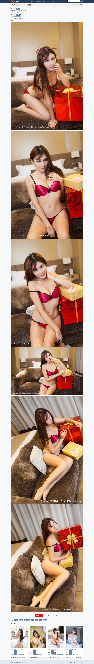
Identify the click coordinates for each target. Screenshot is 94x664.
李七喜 (16, 652)
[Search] (74, 1)
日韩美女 (44, 1)
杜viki (70, 652)
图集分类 (33, 1)
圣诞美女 (45, 620)
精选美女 (39, 1)
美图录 (71, 662)
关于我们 (81, 662)
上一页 (37, 615)
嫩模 (29, 620)
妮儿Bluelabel (53, 652)
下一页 (56, 615)
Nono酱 (18, 16)
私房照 (36, 620)
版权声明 (76, 662)
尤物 (32, 620)
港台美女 (49, 1)
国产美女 (55, 1)
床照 (40, 620)
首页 (77, 4)
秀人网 (18, 8)
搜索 (82, 1)
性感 (25, 620)
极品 (22, 654)
